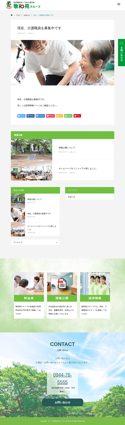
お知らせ (31, 33)
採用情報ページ (33, 105)
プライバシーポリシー (63, 411)
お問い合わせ (62, 402)
